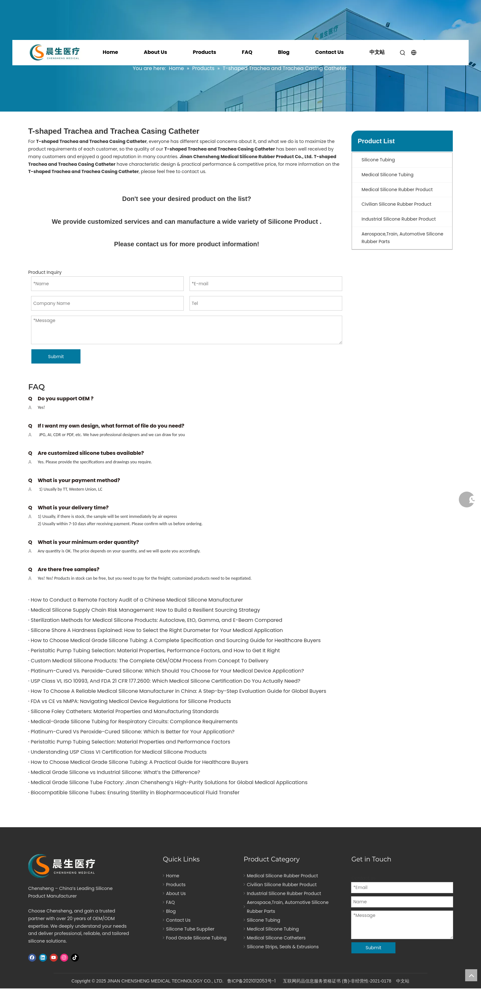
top (471, 975)
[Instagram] (64, 958)
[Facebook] (32, 958)
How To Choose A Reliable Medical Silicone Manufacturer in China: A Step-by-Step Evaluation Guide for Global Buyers (178, 691)
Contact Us (329, 52)
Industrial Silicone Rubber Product (284, 893)
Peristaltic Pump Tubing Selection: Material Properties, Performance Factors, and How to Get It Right (155, 650)
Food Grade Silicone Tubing (196, 938)
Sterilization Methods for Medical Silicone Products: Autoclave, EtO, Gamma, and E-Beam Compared (156, 620)
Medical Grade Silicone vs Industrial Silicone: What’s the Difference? (115, 772)
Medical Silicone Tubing (273, 929)
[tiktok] (75, 958)
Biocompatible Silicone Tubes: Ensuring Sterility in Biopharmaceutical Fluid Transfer (135, 792)
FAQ (247, 52)
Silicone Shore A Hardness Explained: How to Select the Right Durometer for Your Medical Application (157, 630)
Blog (283, 52)
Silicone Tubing (263, 920)
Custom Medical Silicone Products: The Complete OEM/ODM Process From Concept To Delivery (149, 660)
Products (204, 52)
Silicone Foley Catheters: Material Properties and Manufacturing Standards (125, 711)
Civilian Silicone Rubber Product (282, 884)
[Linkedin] (43, 958)
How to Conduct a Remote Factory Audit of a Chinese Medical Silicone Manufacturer (137, 599)
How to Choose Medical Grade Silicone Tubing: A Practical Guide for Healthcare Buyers (139, 762)
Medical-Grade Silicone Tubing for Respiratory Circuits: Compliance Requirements (134, 721)
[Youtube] (54, 958)
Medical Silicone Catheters (276, 938)
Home (110, 52)
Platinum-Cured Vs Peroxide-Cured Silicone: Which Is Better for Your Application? (132, 731)
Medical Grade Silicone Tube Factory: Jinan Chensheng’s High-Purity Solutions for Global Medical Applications (169, 782)
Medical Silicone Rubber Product (282, 876)
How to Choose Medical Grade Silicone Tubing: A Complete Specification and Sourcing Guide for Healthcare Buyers (176, 640)
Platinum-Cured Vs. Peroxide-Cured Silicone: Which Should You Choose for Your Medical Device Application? (167, 670)
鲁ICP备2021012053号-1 (251, 981)
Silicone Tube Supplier (190, 929)
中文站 (377, 52)
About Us (155, 52)
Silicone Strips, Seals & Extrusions (283, 947)
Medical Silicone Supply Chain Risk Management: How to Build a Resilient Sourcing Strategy (145, 610)
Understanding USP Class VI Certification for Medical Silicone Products (119, 752)
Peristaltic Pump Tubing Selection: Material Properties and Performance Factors (130, 741)
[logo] (63, 866)
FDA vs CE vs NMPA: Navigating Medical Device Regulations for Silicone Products (131, 701)
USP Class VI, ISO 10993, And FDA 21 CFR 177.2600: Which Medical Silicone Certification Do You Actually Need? (165, 681)
